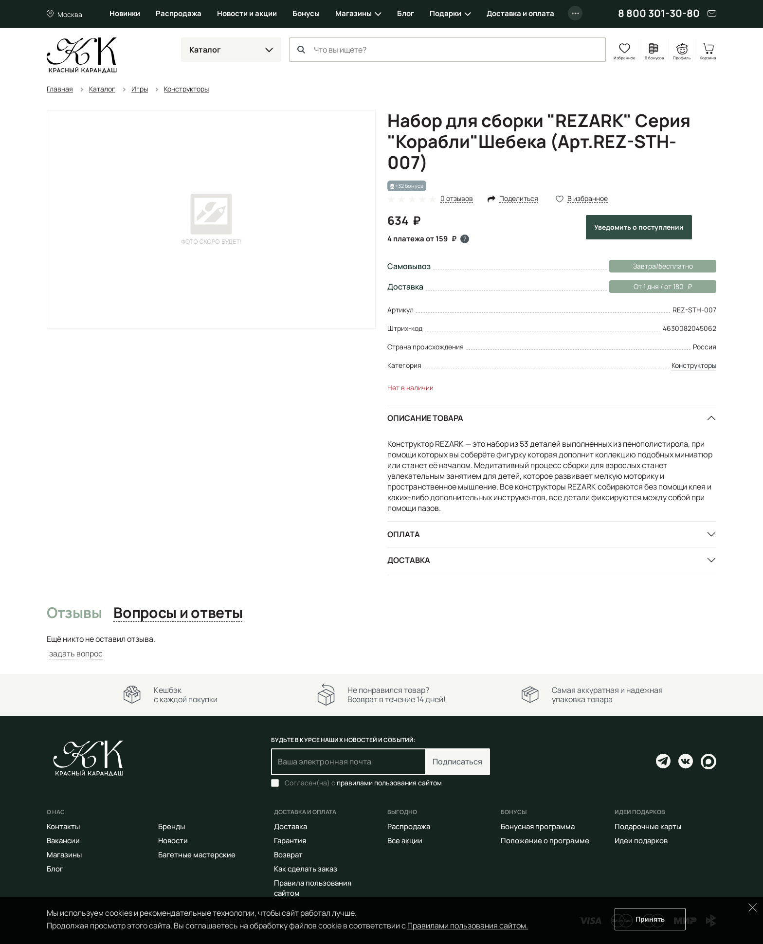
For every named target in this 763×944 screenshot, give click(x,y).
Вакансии (63, 840)
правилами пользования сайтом (389, 782)
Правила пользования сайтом (312, 888)
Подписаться (457, 761)
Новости (173, 840)
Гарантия (290, 840)
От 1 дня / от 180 (650, 286)
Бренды (171, 826)
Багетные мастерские (197, 855)
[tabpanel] (381, 646)
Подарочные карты (648, 826)
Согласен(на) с (363, 783)
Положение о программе (545, 840)
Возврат (288, 855)
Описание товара (425, 418)
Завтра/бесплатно (663, 266)
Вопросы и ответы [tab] (177, 613)
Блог (405, 13)
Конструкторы (694, 365)
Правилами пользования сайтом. (467, 925)
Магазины (353, 13)
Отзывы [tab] (74, 613)
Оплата (403, 534)
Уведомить (639, 227)
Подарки (445, 13)
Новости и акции (247, 13)
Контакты (63, 826)
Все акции (404, 840)
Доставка (408, 560)
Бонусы (306, 13)
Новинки (124, 13)
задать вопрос (76, 653)
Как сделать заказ (305, 869)
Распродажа (178, 13)
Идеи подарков (641, 840)
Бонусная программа (538, 826)
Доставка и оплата (520, 13)
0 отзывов (456, 199)
